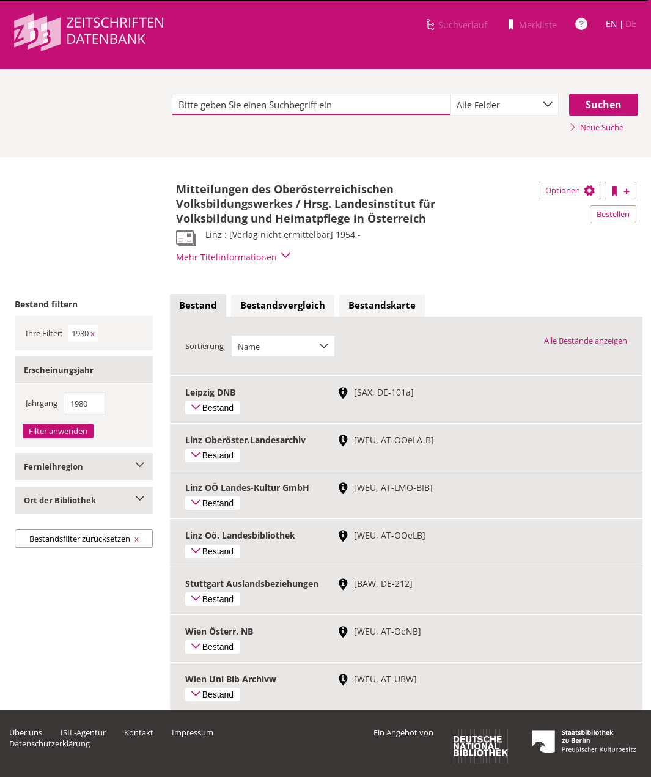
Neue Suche (596, 127)
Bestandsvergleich (282, 305)
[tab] (198, 305)
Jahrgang (41, 402)
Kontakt (138, 732)
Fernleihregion (84, 466)
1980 (83, 333)
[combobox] (504, 105)
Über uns (25, 732)
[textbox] (311, 105)
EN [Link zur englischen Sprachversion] (611, 23)
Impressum (192, 732)
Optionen (570, 190)
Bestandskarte (382, 305)
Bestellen (613, 213)
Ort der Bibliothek (84, 500)
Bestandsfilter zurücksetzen (84, 538)
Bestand (198, 305)
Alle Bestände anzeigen (585, 340)
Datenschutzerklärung (49, 743)
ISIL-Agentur (83, 732)
